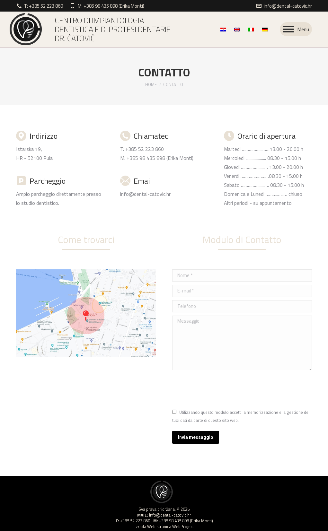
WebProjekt (183, 526)
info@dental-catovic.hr (288, 6)
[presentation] (221, 389)
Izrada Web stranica (153, 526)
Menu (303, 29)
